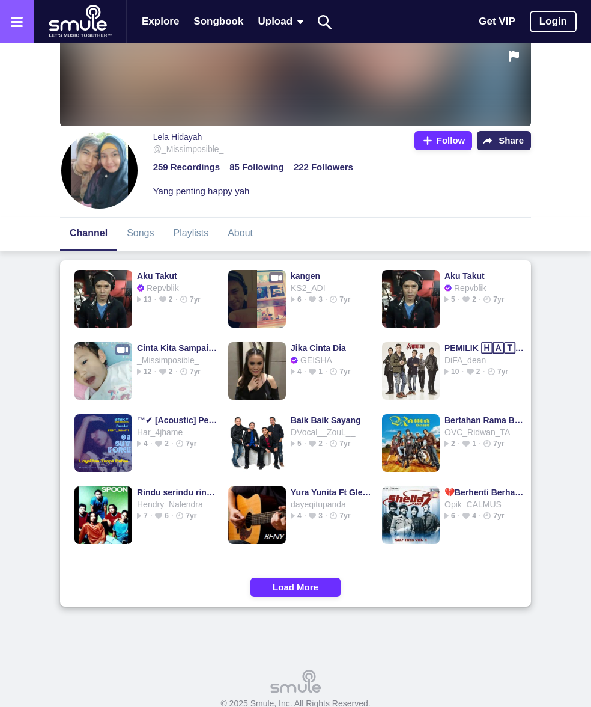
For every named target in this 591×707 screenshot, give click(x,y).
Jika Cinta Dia (318, 348)
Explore (160, 21)
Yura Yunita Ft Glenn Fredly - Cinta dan (331, 492)
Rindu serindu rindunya (177, 492)
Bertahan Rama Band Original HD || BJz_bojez (485, 420)
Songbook (218, 21)
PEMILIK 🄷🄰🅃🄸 (485, 348)
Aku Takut (157, 276)
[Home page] (80, 21)
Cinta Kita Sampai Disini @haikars (177, 348)
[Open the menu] (17, 21)
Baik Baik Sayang (326, 420)
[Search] (325, 22)
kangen (305, 276)
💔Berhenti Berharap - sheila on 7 (485, 492)
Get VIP (497, 21)
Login (553, 21)
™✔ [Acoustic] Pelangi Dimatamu (177, 420)
